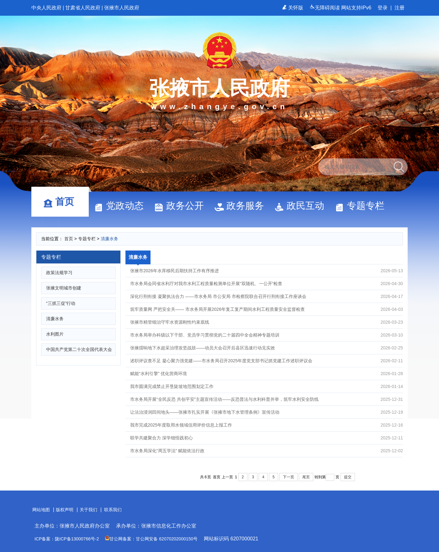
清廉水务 (109, 238)
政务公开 (182, 205)
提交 (348, 477)
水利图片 (55, 334)
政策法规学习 (59, 272)
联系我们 (113, 509)
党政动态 (122, 205)
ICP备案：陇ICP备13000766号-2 (66, 538)
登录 (383, 7)
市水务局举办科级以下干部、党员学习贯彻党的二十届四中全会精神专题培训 (266, 335)
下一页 (288, 477)
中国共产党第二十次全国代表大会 (79, 349)
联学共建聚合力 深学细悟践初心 (266, 438)
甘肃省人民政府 (82, 7)
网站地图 (41, 509)
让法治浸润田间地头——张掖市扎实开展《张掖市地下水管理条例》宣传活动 (266, 412)
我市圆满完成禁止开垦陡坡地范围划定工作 (266, 386)
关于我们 (88, 509)
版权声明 (64, 509)
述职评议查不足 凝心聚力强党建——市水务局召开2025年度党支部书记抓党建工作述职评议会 (266, 360)
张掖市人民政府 (121, 7)
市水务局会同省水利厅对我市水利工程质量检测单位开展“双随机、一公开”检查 (266, 283)
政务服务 (242, 205)
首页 (61, 201)
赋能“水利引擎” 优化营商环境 (266, 373)
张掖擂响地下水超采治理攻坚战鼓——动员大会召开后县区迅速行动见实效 (266, 348)
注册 (399, 7)
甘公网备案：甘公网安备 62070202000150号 (151, 538)
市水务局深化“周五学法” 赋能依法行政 (266, 450)
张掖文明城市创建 (63, 287)
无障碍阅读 (325, 7)
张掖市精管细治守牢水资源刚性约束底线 (266, 322)
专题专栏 (362, 205)
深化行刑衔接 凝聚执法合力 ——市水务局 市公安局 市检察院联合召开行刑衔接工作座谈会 (266, 296)
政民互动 (302, 205)
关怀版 (293, 7)
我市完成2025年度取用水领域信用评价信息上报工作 (266, 425)
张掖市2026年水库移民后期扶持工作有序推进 (266, 270)
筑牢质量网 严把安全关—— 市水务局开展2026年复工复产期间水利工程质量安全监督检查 (266, 309)
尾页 (306, 477)
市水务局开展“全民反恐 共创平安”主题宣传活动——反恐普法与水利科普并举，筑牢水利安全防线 (266, 399)
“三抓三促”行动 (60, 303)
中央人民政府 (46, 7)
